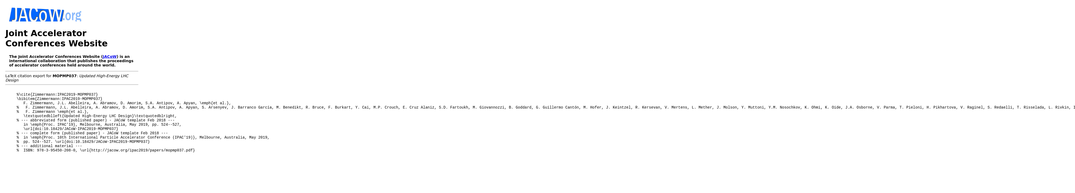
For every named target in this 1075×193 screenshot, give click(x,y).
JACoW (110, 56)
